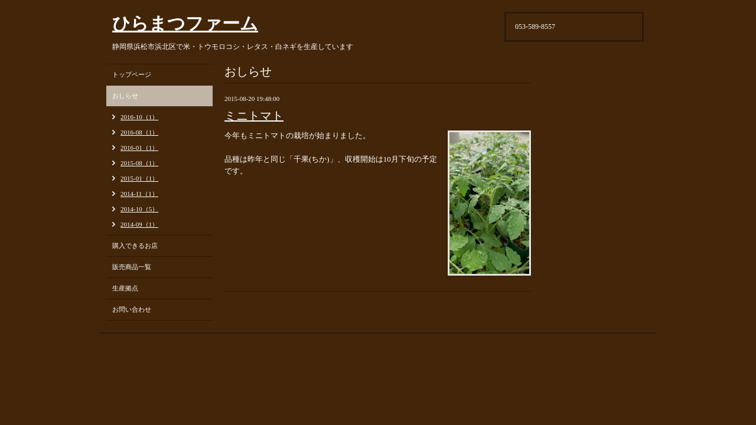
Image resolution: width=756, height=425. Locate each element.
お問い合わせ (131, 309)
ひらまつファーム (185, 23)
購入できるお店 (135, 245)
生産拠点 (125, 288)
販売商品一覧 (131, 266)
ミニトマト (254, 115)
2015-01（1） (139, 178)
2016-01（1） (139, 147)
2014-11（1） (139, 193)
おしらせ (125, 95)
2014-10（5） (139, 208)
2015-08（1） (139, 162)
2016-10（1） (139, 116)
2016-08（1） (139, 132)
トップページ (131, 74)
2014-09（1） (139, 224)
